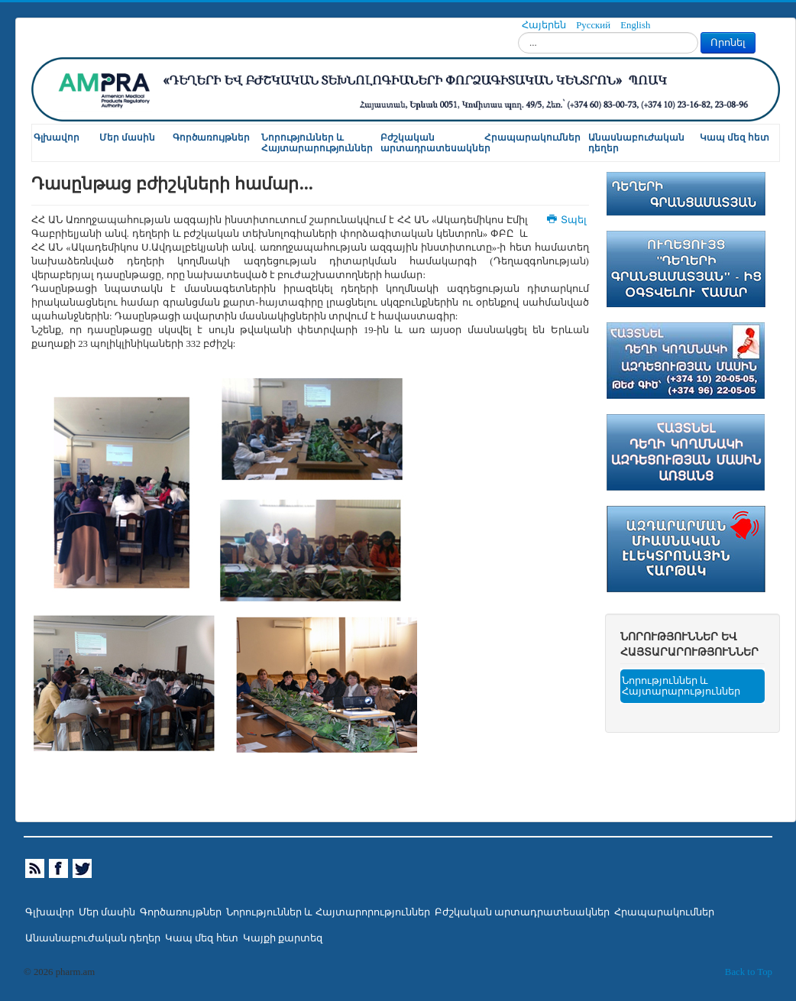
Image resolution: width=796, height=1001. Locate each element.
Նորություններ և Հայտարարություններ (317, 143)
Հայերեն (545, 25)
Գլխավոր (56, 137)
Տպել (567, 220)
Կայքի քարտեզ (282, 938)
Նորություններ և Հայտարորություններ (327, 912)
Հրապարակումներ (532, 137)
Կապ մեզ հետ (734, 137)
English (635, 25)
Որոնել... (518, 32)
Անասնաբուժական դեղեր (636, 143)
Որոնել (728, 42)
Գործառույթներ (211, 137)
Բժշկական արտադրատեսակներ (431, 143)
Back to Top (748, 972)
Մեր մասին (127, 137)
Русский (594, 25)
